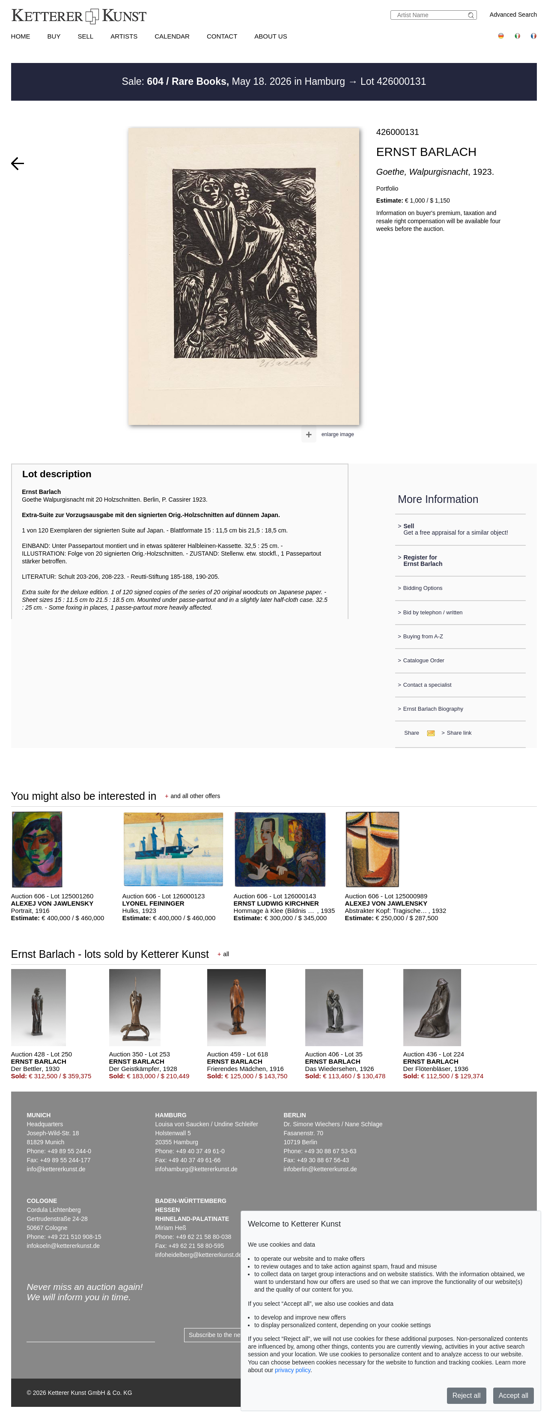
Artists (123, 36)
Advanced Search (513, 14)
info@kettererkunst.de (56, 1169)
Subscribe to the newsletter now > (234, 1334)
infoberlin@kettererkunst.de (320, 1169)
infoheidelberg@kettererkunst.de (198, 1254)
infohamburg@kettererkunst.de (196, 1169)
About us (270, 36)
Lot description (57, 474)
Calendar (172, 36)
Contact (222, 36)
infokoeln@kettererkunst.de (63, 1245)
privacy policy (292, 1370)
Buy (54, 36)
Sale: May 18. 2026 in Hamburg (235, 81)
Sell (85, 36)
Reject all (467, 1395)
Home (20, 36)
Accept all (513, 1395)
